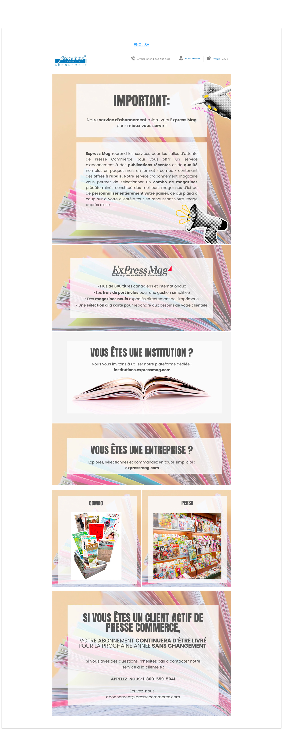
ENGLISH (141, 45)
